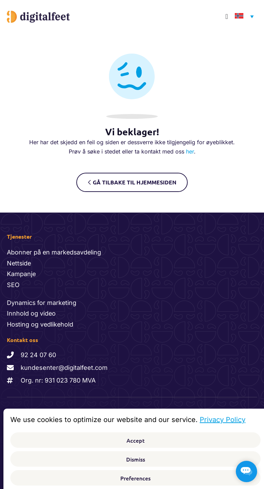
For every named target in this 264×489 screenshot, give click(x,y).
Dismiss (135, 459)
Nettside (19, 263)
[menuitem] (242, 16)
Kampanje (21, 273)
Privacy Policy (222, 420)
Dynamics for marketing (42, 302)
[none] (242, 16)
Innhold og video (31, 313)
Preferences (135, 478)
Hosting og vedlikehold (40, 324)
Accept (135, 440)
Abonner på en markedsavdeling (55, 252)
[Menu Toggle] (227, 16)
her (190, 151)
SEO (13, 284)
